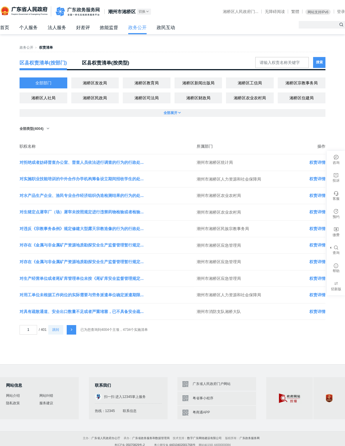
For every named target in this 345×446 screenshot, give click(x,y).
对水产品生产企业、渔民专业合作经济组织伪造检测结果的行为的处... (82, 195)
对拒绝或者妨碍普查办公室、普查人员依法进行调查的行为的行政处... (82, 162)
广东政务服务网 (77, 11)
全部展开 (172, 113)
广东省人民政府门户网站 (212, 384)
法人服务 (57, 27)
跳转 (55, 330)
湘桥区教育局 (147, 83)
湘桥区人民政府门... (240, 12)
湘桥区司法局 (147, 98)
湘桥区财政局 (198, 98)
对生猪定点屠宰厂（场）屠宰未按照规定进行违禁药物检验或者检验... (82, 212)
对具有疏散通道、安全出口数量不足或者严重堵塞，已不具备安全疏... (82, 311)
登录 (341, 12)
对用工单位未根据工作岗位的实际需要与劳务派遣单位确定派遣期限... (82, 295)
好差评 (83, 27)
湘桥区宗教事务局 (301, 83)
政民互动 (166, 27)
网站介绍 (13, 396)
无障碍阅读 (275, 12)
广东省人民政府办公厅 (105, 438)
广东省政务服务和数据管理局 (151, 438)
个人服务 (28, 27)
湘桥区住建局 (302, 98)
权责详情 (317, 162)
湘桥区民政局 (95, 98)
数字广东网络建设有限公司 (204, 438)
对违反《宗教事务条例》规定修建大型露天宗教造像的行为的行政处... (82, 228)
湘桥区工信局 (250, 83)
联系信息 (130, 411)
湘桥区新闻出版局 (198, 83)
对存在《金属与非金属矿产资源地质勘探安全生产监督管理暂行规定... (82, 245)
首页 (4, 27)
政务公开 (137, 27)
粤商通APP (201, 412)
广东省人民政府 (24, 11)
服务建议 (46, 403)
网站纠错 (46, 396)
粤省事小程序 (203, 398)
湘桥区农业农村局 (250, 98)
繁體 (295, 12)
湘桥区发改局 (95, 83)
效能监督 (109, 27)
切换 (144, 12)
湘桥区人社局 (43, 98)
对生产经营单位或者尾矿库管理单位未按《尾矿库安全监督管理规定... (82, 278)
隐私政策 (13, 403)
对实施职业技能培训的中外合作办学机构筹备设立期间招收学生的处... (82, 178)
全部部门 (43, 83)
